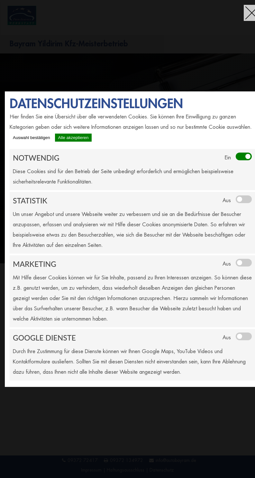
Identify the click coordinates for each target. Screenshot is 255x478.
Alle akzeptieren (73, 137)
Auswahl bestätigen (31, 137)
